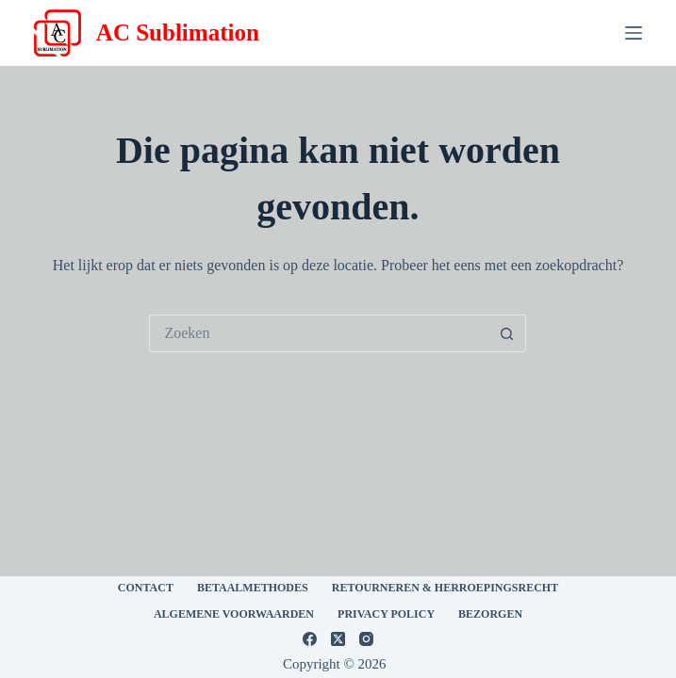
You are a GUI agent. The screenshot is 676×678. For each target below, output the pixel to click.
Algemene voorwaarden (234, 614)
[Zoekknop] (507, 333)
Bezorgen (490, 614)
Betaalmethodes (252, 587)
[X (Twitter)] (338, 639)
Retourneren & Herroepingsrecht (445, 587)
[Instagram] (366, 639)
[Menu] (633, 32)
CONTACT (145, 587)
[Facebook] (310, 639)
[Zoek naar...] (318, 333)
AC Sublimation (177, 32)
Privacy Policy (386, 614)
